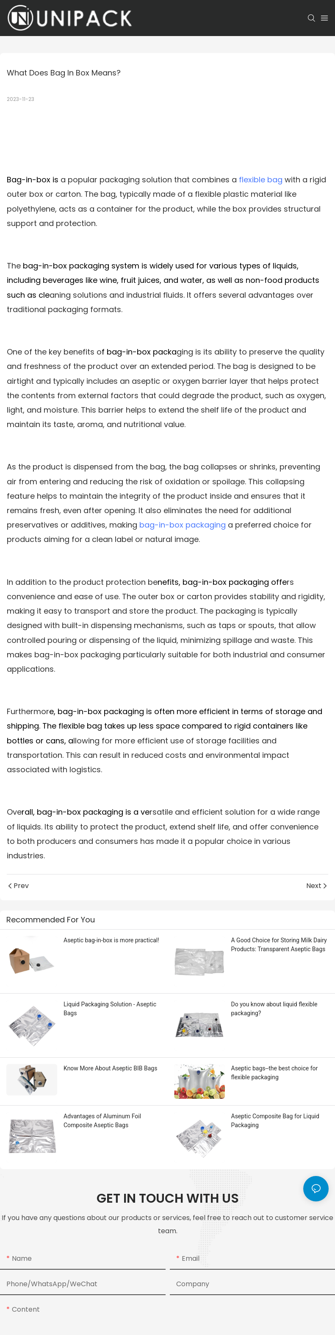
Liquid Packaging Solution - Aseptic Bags (110, 1009)
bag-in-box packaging (182, 524)
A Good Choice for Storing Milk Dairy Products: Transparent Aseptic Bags (279, 944)
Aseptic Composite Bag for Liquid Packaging (275, 1120)
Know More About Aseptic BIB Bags (110, 1068)
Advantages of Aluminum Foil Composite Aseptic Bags (102, 1120)
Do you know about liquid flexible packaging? (274, 1009)
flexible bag (260, 179)
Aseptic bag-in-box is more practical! (111, 940)
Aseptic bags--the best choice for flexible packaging (274, 1073)
